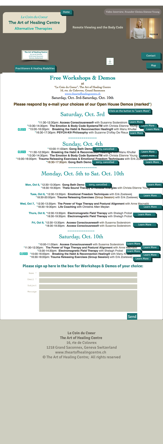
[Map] (153, 65)
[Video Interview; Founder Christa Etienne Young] (132, 12)
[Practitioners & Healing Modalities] (35, 68)
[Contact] (151, 55)
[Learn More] (148, 125)
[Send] (132, 316)
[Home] (66, 12)
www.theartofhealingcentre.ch (80, 352)
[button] (129, 111)
